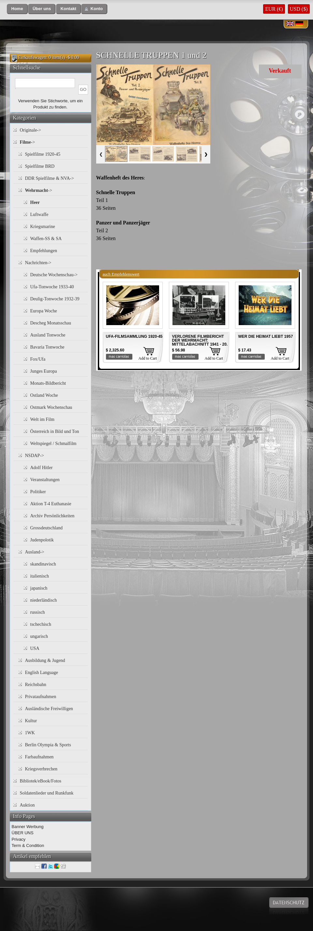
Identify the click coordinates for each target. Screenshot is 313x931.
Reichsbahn (35, 684)
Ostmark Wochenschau (51, 407)
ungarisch (39, 636)
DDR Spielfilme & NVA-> (49, 178)
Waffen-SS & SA (46, 238)
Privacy (19, 839)
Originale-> (30, 130)
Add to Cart (148, 358)
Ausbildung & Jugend (45, 660)
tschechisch (41, 624)
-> (27, 142)
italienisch (39, 576)
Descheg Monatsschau (50, 323)
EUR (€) (274, 9)
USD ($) (299, 9)
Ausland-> (34, 552)
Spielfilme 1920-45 (43, 154)
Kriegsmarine (42, 226)
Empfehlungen (43, 250)
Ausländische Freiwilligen (49, 708)
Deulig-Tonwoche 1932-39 (55, 298)
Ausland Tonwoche (48, 335)
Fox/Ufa (38, 359)
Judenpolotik (42, 539)
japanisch (39, 588)
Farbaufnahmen (39, 756)
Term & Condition (28, 845)
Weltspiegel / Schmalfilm (53, 443)
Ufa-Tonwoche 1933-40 (52, 286)
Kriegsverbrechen (41, 768)
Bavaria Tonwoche (47, 347)
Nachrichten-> (38, 262)
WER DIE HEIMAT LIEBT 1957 (265, 336)
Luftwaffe (39, 214)
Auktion (27, 805)
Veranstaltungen (45, 479)
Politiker (38, 491)
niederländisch (43, 600)
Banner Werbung (28, 826)
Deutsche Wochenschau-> (54, 274)
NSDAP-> (34, 455)
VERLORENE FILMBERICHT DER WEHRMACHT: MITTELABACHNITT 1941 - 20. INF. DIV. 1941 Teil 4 (200, 342)
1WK (30, 732)
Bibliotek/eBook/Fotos (41, 781)
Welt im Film (42, 419)
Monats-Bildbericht (48, 383)
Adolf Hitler (41, 467)
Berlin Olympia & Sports (48, 744)
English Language (41, 672)
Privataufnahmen (40, 696)
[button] (17, 9)
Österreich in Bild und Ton (54, 431)
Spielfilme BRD (40, 166)
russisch (37, 612)
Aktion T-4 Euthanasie (50, 503)
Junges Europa (43, 371)
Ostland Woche (44, 395)
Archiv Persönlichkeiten (52, 515)
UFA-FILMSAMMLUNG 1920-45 (134, 336)
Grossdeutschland (46, 527)
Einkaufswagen (32, 57)
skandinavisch (43, 564)
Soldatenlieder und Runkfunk (47, 793)
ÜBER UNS (23, 832)
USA (34, 648)
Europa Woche (43, 310)
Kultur (31, 720)
